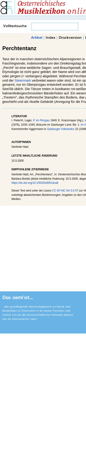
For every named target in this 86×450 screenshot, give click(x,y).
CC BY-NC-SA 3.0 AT (65, 190)
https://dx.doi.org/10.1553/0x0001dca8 (34, 182)
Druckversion (70, 37)
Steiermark (23, 80)
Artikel (36, 37)
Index (50, 37)
